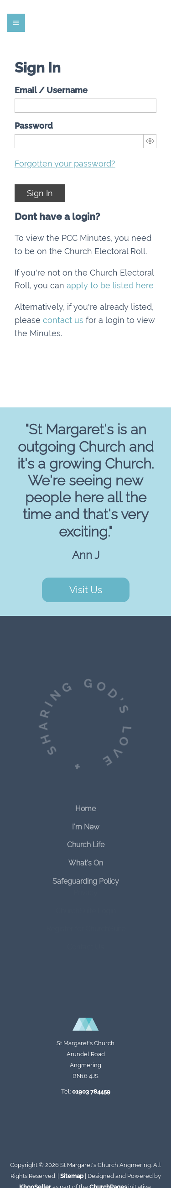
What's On (85, 859)
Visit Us (85, 589)
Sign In (40, 193)
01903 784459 (91, 1091)
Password (34, 125)
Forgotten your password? (65, 163)
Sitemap (71, 1175)
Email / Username (51, 90)
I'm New (85, 822)
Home (85, 805)
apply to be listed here (110, 285)
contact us (63, 320)
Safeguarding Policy (85, 877)
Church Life (85, 841)
